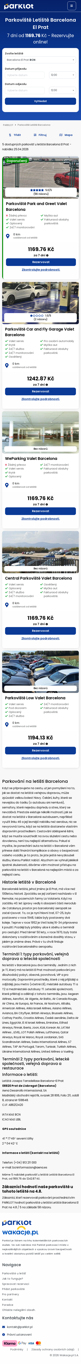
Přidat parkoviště (13, 1289)
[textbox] (40, 60)
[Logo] (18, 6)
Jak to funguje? (12, 1279)
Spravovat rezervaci (15, 1284)
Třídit (15, 135)
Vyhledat (40, 101)
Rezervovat (41, 262)
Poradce (7, 1305)
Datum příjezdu (16, 69)
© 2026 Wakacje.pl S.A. (64, 1355)
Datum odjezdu (16, 84)
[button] (40, 135)
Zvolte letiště (14, 53)
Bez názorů (41, 449)
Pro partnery (10, 1294)
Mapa (65, 135)
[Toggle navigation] (71, 5)
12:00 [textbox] (54, 75)
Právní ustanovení (19, 1335)
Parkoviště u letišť (14, 1273)
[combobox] (40, 59)
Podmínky (16, 1349)
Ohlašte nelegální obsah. (19, 1310)
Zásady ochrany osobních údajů (52, 1349)
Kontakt (7, 1299)
